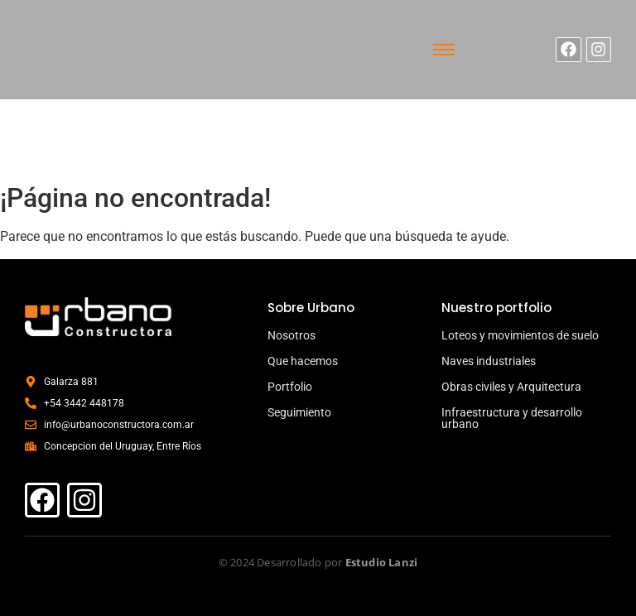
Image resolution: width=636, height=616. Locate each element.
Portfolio (289, 386)
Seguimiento (299, 412)
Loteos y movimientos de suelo (520, 335)
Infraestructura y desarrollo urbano (511, 418)
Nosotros (291, 335)
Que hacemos (302, 361)
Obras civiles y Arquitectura (511, 386)
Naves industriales (488, 361)
